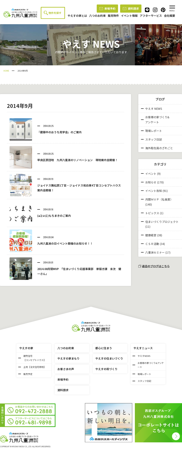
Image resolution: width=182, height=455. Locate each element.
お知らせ (150, 182)
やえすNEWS (141, 356)
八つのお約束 (65, 348)
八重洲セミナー (155, 252)
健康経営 (150, 235)
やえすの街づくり (106, 369)
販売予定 (25, 374)
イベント (150, 173)
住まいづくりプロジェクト (162, 222)
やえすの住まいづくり (109, 358)
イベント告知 (153, 191)
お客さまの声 (65, 369)
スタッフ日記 (151, 139)
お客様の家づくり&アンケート (155, 119)
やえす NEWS (151, 108)
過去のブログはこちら (154, 266)
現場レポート (151, 131)
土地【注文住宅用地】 (32, 367)
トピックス (152, 213)
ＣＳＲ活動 (152, 244)
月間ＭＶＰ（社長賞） (159, 199)
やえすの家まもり (68, 358)
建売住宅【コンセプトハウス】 (32, 357)
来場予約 (107, 8)
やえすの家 (26, 348)
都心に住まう (103, 348)
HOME (6, 70)
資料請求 (131, 8)
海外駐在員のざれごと (157, 148)
